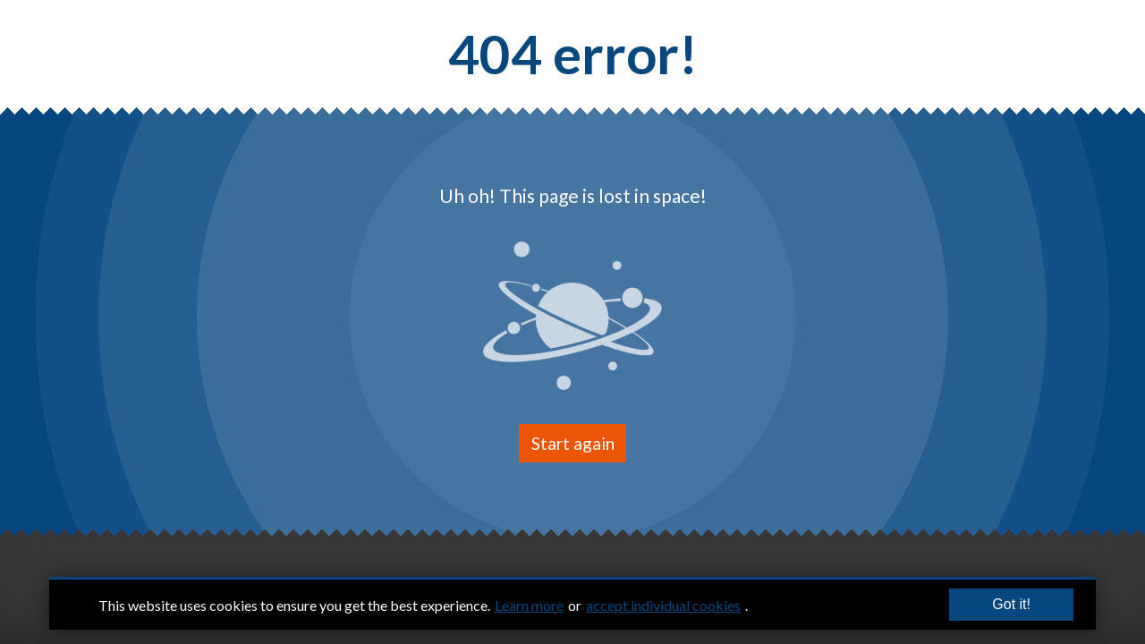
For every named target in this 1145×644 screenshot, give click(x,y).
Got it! (1011, 605)
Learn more (529, 605)
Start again (573, 443)
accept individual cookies (663, 605)
